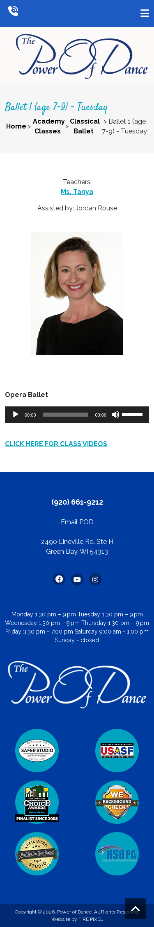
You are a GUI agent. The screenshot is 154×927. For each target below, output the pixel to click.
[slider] (66, 415)
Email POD (77, 522)
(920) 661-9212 (77, 502)
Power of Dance (74, 912)
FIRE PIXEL (90, 919)
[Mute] (115, 414)
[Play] (15, 414)
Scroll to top (135, 908)
